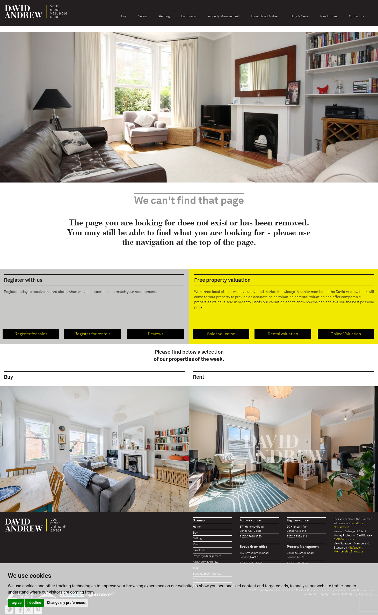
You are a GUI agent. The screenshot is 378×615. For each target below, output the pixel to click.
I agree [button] (15, 603)
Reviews (155, 334)
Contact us (356, 16)
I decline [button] (34, 603)
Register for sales (30, 334)
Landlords (188, 16)
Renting (164, 16)
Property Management (223, 16)
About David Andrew (265, 16)
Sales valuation (221, 334)
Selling (142, 16)
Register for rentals (92, 334)
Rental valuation (283, 334)
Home (197, 526)
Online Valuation (346, 334)
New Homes (328, 16)
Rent (196, 544)
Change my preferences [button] (66, 603)
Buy (124, 16)
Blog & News (300, 16)
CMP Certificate (344, 539)
